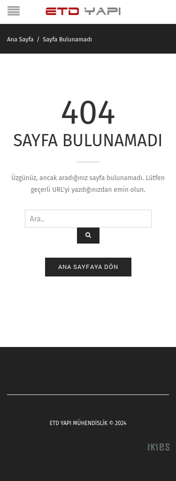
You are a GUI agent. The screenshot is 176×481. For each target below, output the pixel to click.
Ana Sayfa (20, 39)
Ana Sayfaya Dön (88, 266)
